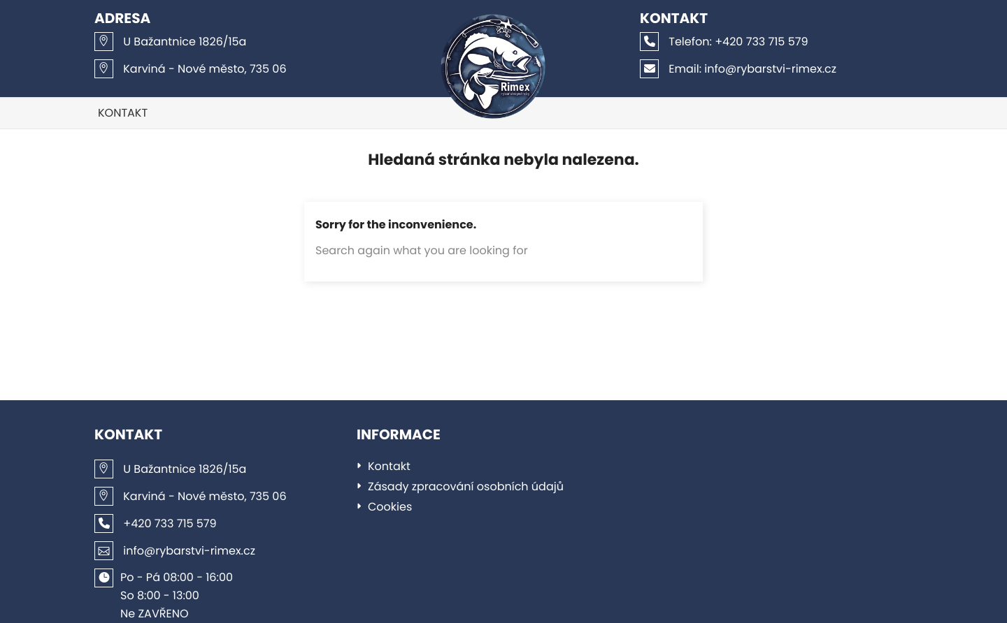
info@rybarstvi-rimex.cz (738, 69)
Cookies (390, 507)
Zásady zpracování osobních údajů (466, 486)
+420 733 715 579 (724, 42)
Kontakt (123, 113)
